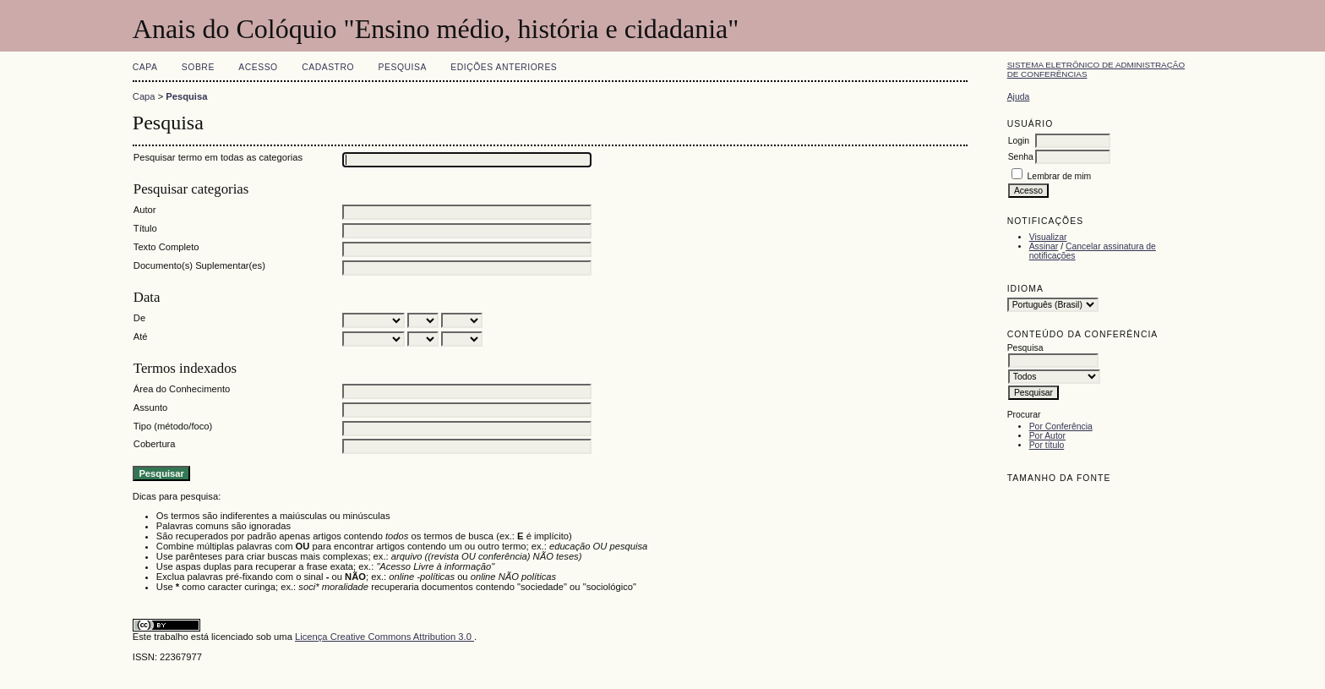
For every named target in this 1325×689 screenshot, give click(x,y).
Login (1018, 140)
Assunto (150, 407)
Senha (1020, 156)
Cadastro (328, 67)
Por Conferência (1061, 426)
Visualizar (1048, 237)
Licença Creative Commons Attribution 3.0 (384, 637)
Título (145, 228)
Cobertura (155, 444)
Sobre (198, 67)
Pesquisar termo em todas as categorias (218, 157)
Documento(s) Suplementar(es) (199, 265)
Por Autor (1047, 435)
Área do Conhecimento (182, 389)
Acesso (257, 67)
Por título (1047, 445)
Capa (145, 67)
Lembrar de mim (1060, 176)
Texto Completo (166, 247)
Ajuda (1018, 96)
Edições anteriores (503, 67)
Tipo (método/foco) (173, 426)
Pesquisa (403, 67)
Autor (145, 210)
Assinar (1044, 246)
